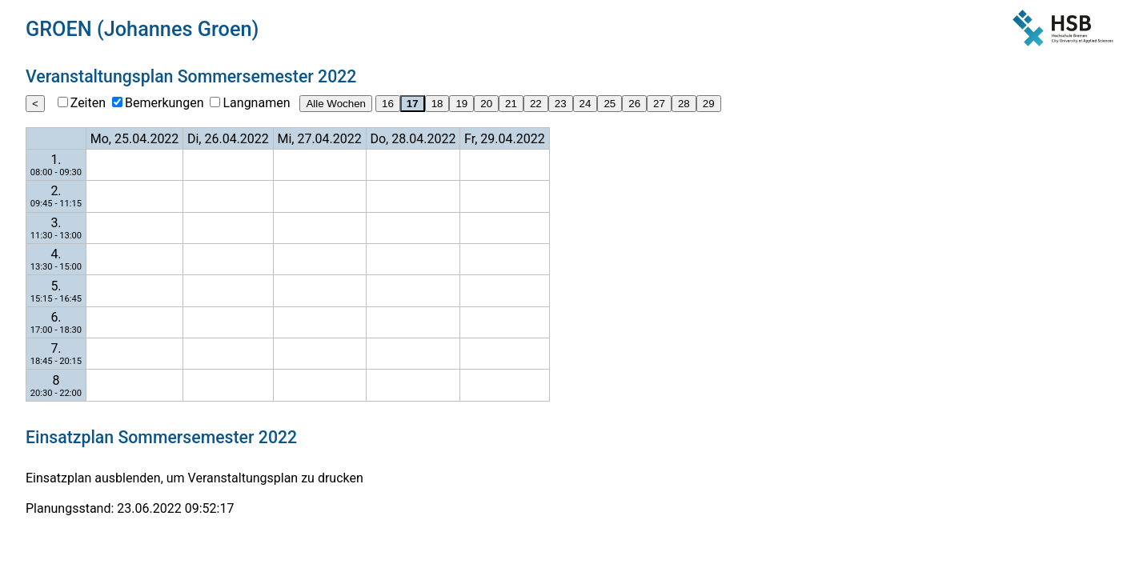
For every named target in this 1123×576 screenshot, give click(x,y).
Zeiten (88, 102)
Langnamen (256, 102)
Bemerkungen (164, 102)
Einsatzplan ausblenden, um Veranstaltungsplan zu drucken (194, 478)
